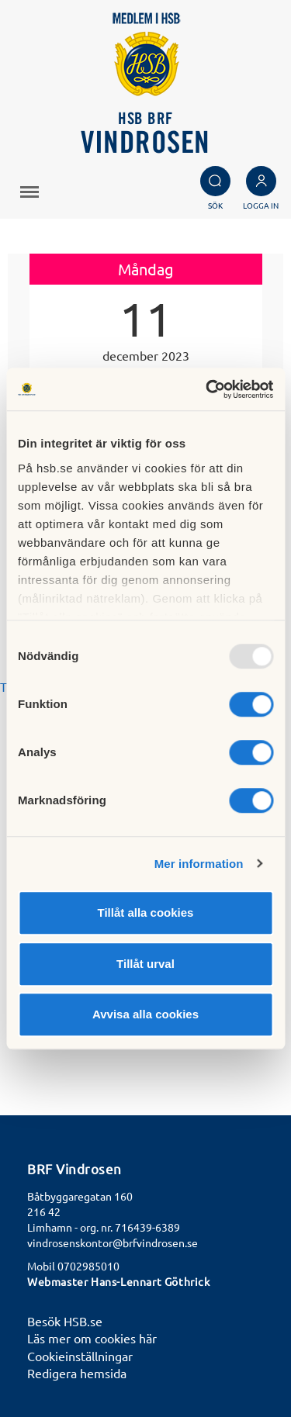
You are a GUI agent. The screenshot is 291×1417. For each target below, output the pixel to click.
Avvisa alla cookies (145, 1014)
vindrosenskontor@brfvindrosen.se (112, 1242)
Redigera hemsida (76, 1373)
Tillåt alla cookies (146, 912)
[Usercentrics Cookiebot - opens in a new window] (207, 389)
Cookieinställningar (80, 1355)
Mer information (199, 863)
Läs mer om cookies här (92, 1338)
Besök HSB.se (64, 1321)
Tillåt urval (145, 963)
